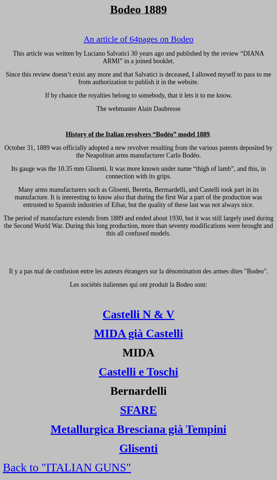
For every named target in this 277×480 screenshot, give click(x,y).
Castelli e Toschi (138, 371)
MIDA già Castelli (138, 333)
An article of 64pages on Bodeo (139, 39)
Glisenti (138, 448)
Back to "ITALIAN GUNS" (67, 467)
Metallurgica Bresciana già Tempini (138, 429)
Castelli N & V (138, 314)
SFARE (138, 409)
